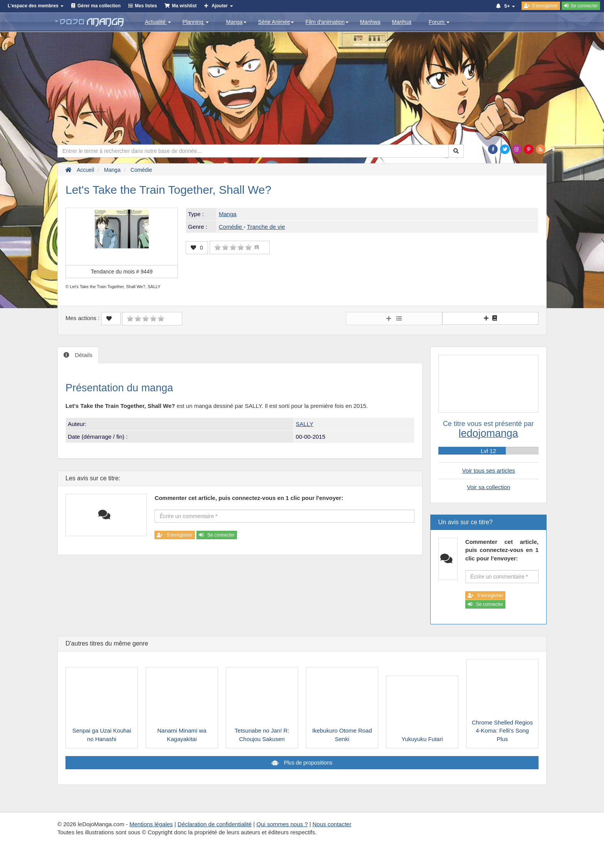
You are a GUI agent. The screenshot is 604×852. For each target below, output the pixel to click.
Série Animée (276, 22)
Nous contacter (331, 824)
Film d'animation (327, 22)
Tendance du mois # (122, 271)
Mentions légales (151, 824)
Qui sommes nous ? (282, 824)
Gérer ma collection (99, 5)
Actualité (158, 22)
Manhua (402, 22)
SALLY (305, 424)
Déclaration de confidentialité (215, 824)
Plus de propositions (307, 763)
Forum (439, 22)
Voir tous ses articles (488, 470)
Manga (236, 22)
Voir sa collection (488, 487)
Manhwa (370, 22)
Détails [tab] (82, 355)
